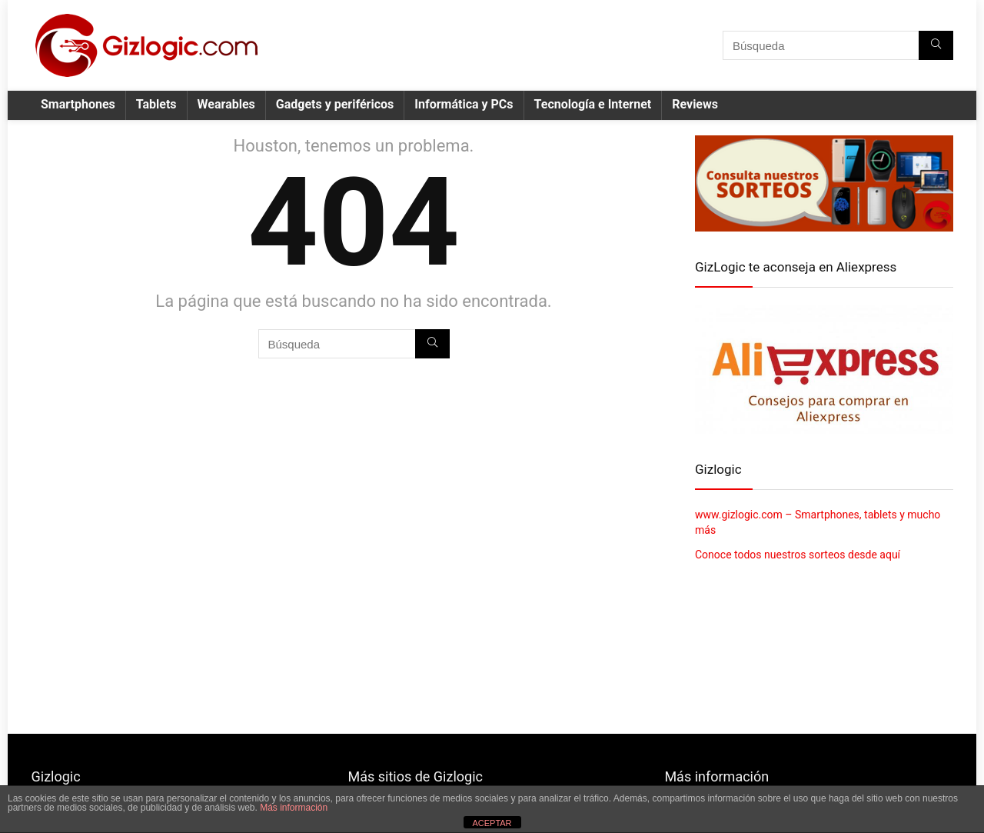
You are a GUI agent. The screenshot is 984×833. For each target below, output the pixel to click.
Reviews (695, 104)
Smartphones (78, 104)
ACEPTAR (491, 823)
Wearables (226, 104)
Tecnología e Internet (593, 104)
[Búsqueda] (936, 45)
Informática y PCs (463, 104)
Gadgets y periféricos (335, 104)
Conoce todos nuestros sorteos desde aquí (797, 554)
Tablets (156, 104)
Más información (293, 807)
